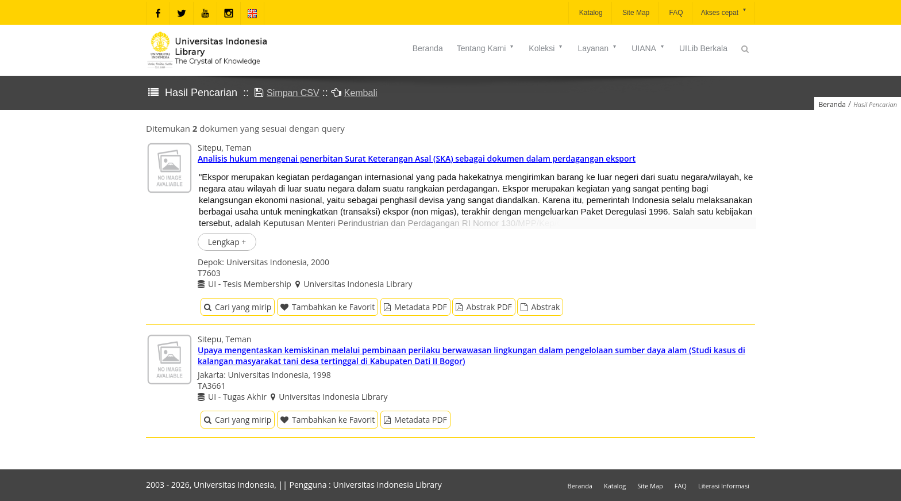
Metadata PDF (415, 306)
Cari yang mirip (237, 306)
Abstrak (540, 306)
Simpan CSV (293, 93)
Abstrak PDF (483, 306)
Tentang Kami (486, 48)
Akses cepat (724, 12)
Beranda (428, 48)
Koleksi (546, 48)
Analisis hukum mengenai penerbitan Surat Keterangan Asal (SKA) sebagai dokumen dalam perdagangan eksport (417, 158)
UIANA (648, 48)
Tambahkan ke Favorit (327, 306)
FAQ (675, 13)
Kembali (361, 93)
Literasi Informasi (723, 485)
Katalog (590, 13)
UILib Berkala (703, 48)
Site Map (635, 13)
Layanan (597, 48)
